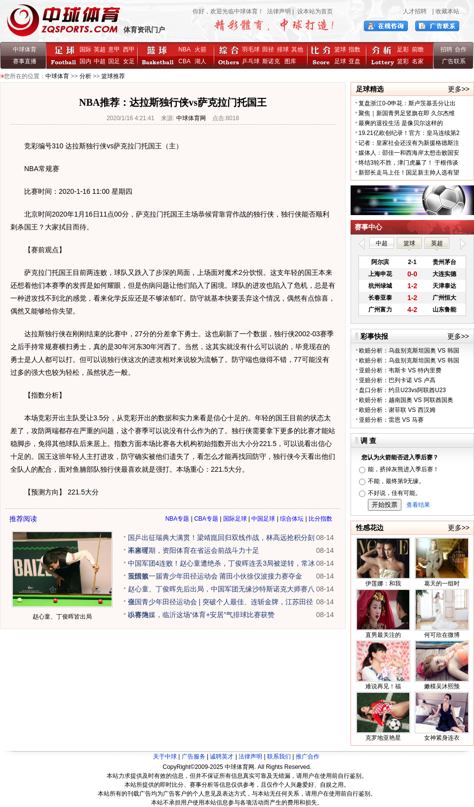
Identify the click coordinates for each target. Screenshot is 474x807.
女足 (129, 61)
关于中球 (165, 756)
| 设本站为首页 (312, 11)
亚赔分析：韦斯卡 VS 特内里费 (400, 370)
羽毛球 (251, 49)
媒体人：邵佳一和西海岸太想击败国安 (408, 152)
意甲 (114, 49)
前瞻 (418, 49)
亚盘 (354, 61)
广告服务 (193, 756)
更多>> (459, 89)
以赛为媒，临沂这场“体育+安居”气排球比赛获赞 (201, 615)
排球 (283, 49)
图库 (290, 61)
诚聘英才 (222, 756)
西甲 (129, 49)
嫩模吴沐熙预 (442, 686)
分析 (85, 76)
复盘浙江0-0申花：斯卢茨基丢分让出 (407, 103)
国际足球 (235, 518)
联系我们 (279, 756)
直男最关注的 (383, 634)
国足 (114, 61)
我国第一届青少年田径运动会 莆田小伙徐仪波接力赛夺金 (215, 576)
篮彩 (403, 61)
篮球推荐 (113, 76)
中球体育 (25, 49)
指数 (354, 49)
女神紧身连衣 (442, 737)
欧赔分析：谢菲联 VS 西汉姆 (397, 409)
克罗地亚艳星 (383, 737)
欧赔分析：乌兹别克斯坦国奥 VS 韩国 (409, 350)
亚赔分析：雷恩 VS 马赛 (391, 419)
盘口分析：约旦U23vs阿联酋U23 (402, 390)
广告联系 (454, 61)
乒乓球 (251, 61)
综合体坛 (292, 518)
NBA (184, 49)
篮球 (340, 49)
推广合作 (307, 756)
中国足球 (263, 518)
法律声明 (279, 11)
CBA (186, 61)
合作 (461, 49)
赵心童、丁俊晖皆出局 (62, 616)
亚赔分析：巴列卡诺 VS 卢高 (397, 380)
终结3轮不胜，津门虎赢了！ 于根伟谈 (408, 162)
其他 (297, 49)
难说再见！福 (383, 686)
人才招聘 (415, 11)
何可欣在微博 (442, 634)
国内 (85, 61)
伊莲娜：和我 (383, 583)
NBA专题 (177, 518)
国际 (85, 49)
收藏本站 (447, 11)
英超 (100, 49)
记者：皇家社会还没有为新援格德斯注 (408, 142)
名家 (418, 61)
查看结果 (418, 504)
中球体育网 (191, 118)
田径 (268, 49)
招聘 (446, 49)
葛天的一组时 (442, 583)
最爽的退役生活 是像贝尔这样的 (400, 123)
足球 (340, 61)
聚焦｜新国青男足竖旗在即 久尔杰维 (406, 113)
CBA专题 (206, 518)
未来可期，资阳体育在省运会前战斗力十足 (193, 550)
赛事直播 (25, 61)
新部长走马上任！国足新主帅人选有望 (408, 172)
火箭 (200, 49)
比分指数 (320, 518)
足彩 (403, 49)
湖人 (200, 61)
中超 (100, 61)
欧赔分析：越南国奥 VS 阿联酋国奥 (406, 400)
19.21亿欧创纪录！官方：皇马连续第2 (409, 133)
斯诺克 (272, 61)
